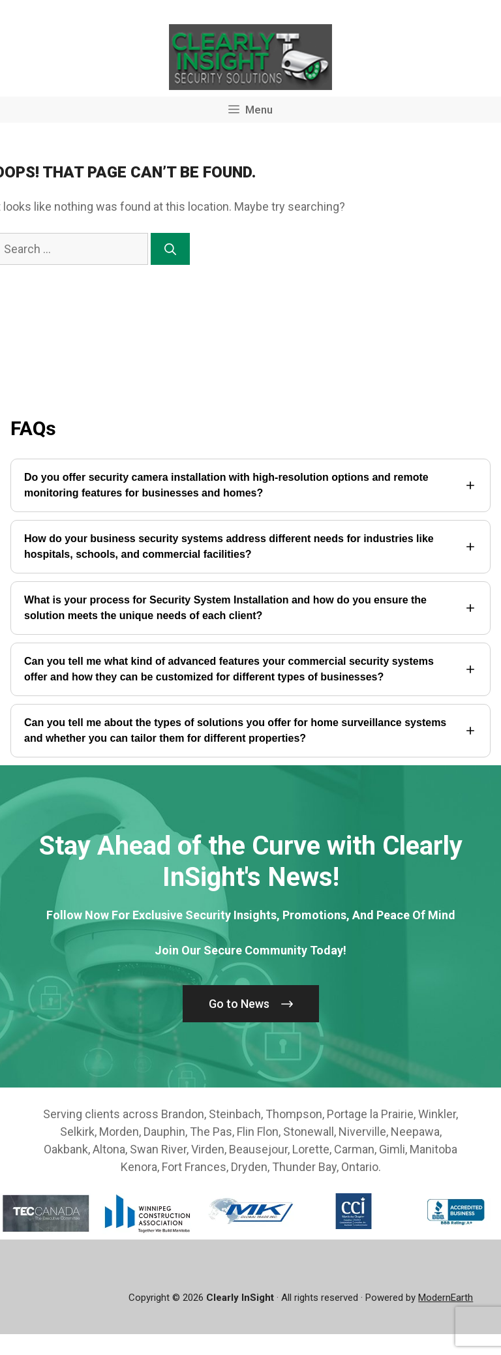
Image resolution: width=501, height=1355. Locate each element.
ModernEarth (445, 1297)
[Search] (170, 249)
